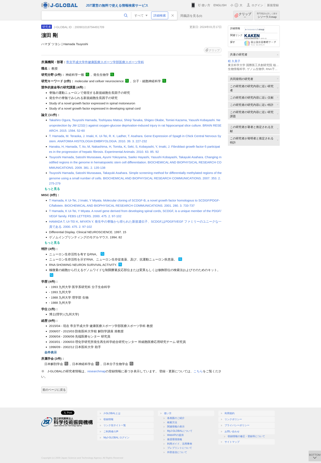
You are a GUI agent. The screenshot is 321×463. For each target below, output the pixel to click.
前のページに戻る (54, 389)
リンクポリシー (233, 419)
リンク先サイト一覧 (114, 425)
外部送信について (177, 452)
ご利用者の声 (110, 431)
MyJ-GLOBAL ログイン (116, 437)
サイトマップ (232, 441)
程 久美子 (234, 61)
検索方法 (172, 422)
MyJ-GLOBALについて (179, 430)
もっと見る (52, 189)
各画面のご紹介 (176, 418)
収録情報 (108, 419)
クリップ (245, 15)
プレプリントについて (179, 447)
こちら (198, 371)
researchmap (97, 371)
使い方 (206, 5)
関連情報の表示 (176, 426)
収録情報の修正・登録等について (246, 436)
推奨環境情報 (174, 439)
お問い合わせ (232, 431)
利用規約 (230, 413)
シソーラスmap (267, 15)
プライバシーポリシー (237, 425)
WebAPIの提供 (175, 435)
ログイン (257, 5)
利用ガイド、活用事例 (179, 443)
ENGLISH (219, 5)
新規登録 (273, 5)
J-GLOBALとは (111, 413)
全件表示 (50, 352)
